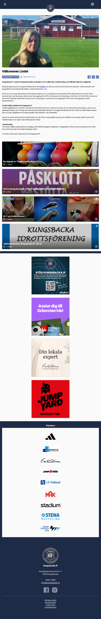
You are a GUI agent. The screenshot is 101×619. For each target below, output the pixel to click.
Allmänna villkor (50, 600)
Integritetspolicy (50, 607)
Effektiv (43, 87)
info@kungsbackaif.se (50, 583)
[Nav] (5, 4)
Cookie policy (50, 605)
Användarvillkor (50, 603)
